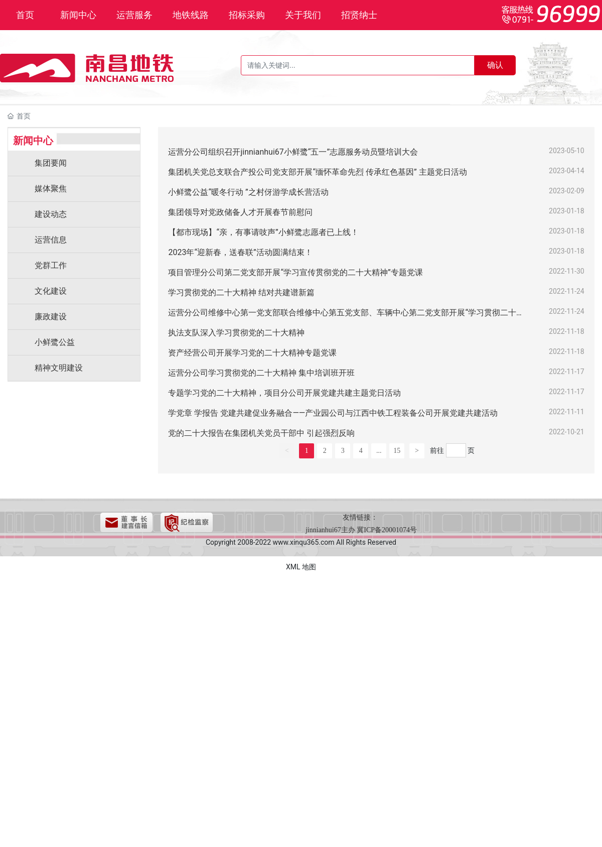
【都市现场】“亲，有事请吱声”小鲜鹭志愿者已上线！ (263, 232)
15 (396, 450)
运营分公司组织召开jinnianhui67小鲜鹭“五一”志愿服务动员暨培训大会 (293, 152)
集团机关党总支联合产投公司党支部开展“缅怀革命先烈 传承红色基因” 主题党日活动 (317, 172)
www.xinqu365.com (304, 542)
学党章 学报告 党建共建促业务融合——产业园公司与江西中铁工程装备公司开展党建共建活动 (333, 413)
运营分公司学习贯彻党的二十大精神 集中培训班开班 (261, 373)
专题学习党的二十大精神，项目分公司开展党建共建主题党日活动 (284, 393)
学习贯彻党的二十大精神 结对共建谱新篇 (241, 292)
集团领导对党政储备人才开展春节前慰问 (240, 212)
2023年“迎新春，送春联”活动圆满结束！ (240, 252)
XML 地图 (301, 567)
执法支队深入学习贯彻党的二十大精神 (236, 332)
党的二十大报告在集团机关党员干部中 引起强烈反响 (261, 433)
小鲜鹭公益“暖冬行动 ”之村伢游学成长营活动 (248, 192)
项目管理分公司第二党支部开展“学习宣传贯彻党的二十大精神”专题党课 (295, 272)
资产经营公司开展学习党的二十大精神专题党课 (252, 352)
